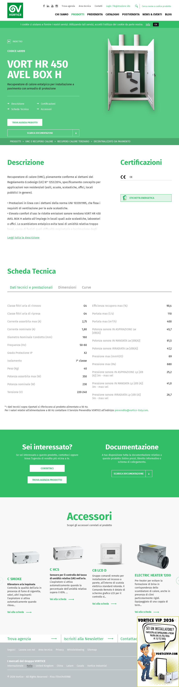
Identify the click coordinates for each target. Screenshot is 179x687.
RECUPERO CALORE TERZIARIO (73, 141)
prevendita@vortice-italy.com (131, 410)
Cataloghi (112, 14)
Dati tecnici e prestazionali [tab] (31, 287)
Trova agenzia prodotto (25, 122)
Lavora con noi (27, 649)
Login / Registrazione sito (118, 6)
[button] (43, 133)
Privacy (60, 649)
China (60, 665)
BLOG (168, 14)
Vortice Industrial (97, 665)
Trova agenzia (68, 6)
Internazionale (15, 665)
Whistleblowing (75, 649)
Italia (30, 665)
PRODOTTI (15, 141)
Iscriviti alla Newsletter (88, 638)
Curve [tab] (86, 287)
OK (155, 24)
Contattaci (47, 468)
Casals (80, 665)
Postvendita (130, 14)
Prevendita (95, 14)
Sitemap (92, 649)
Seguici (11, 649)
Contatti (98, 6)
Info (148, 24)
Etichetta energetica (137, 198)
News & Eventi (152, 14)
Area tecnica (85, 6)
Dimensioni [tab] (67, 287)
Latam (69, 665)
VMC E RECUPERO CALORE (39, 141)
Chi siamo (61, 14)
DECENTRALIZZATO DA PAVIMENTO (112, 141)
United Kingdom (44, 665)
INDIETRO (17, 41)
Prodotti (77, 14)
